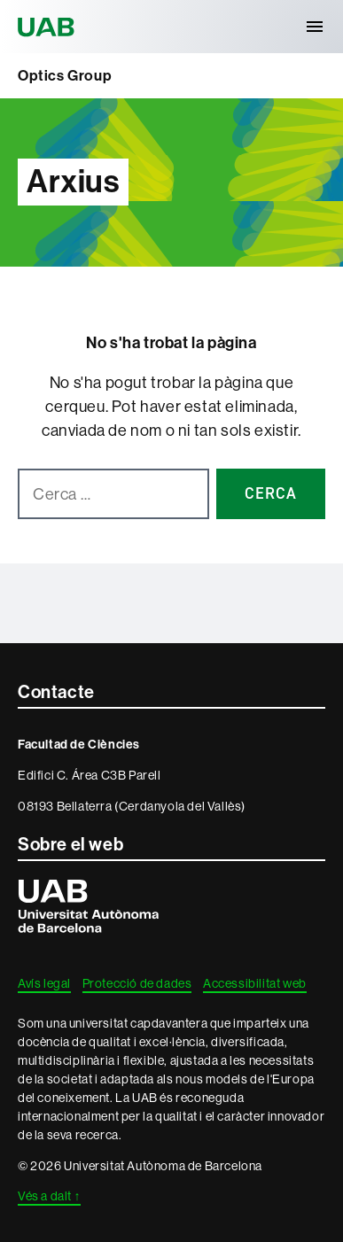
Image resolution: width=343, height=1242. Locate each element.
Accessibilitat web (255, 983)
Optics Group (65, 75)
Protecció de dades (137, 983)
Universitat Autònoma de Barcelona (49, 26)
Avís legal (44, 983)
